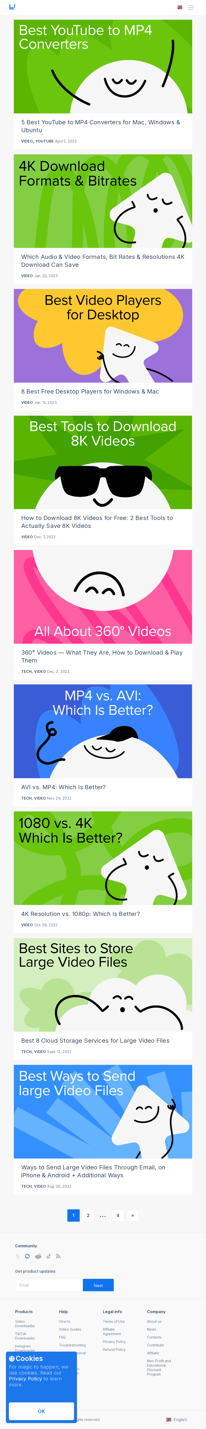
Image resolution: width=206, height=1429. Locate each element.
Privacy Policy (25, 1379)
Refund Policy (114, 1349)
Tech (26, 671)
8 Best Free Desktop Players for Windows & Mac (90, 391)
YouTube (45, 141)
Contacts (154, 1337)
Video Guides (70, 1329)
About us (154, 1321)
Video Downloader (25, 1323)
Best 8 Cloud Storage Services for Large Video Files (95, 1040)
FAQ (62, 1337)
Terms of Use (114, 1321)
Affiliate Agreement (112, 1331)
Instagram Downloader (25, 1348)
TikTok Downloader (25, 1336)
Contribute (155, 1345)
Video (27, 141)
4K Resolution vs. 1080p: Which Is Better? (80, 913)
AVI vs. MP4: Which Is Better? (63, 787)
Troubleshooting (72, 1345)
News (151, 1329)
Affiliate (153, 1353)
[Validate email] (98, 1285)
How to (65, 1321)
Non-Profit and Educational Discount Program (159, 1367)
